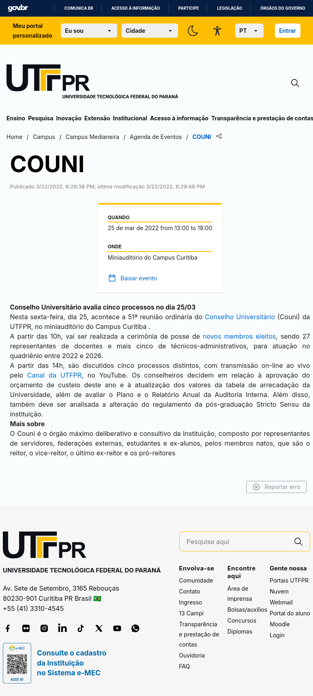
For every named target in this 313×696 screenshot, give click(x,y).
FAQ (184, 666)
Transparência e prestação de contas (199, 634)
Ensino (15, 118)
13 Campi (191, 613)
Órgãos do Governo (282, 8)
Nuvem (279, 591)
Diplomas (239, 631)
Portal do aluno (290, 613)
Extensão (97, 118)
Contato (189, 591)
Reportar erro (276, 487)
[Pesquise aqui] (237, 542)
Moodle (280, 624)
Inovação (68, 118)
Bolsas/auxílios (247, 609)
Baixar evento (138, 278)
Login (277, 635)
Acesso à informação (135, 8)
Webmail (281, 602)
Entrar (287, 30)
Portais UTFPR (289, 580)
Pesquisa (40, 118)
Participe (188, 8)
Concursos (242, 620)
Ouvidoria (192, 655)
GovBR (18, 8)
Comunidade (196, 580)
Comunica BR (78, 8)
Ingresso (190, 602)
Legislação (229, 8)
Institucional (130, 118)
